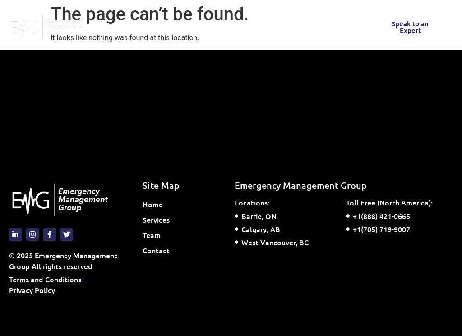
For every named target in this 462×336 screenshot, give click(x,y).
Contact (156, 250)
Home (153, 204)
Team (152, 235)
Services (158, 219)
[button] (131, 27)
